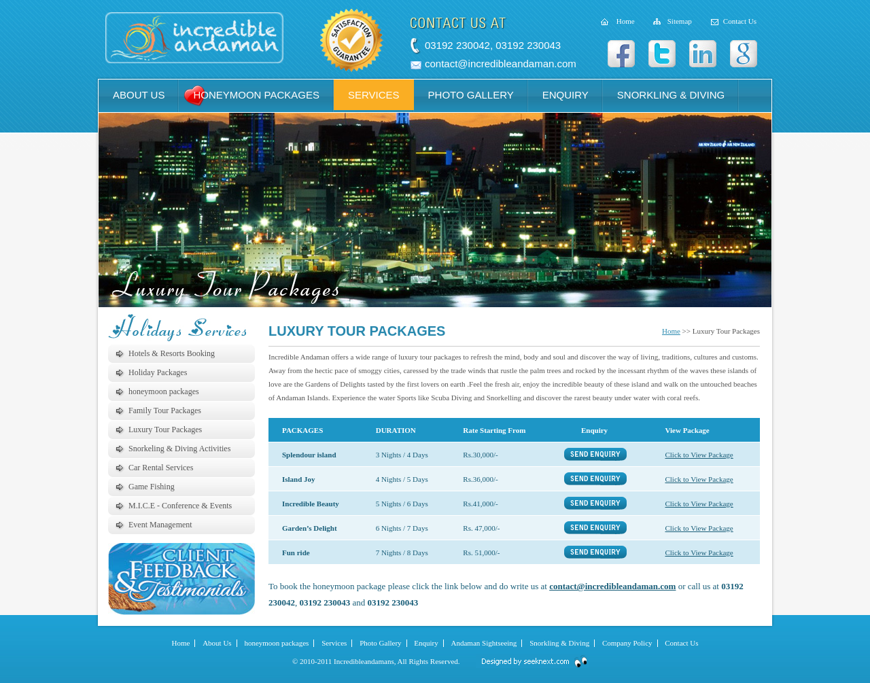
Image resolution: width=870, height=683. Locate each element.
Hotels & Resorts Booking (171, 353)
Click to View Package (699, 455)
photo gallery (471, 95)
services (374, 95)
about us (138, 95)
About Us (217, 643)
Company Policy (627, 643)
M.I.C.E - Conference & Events (180, 505)
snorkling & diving (671, 95)
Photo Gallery (380, 643)
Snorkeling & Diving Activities (179, 448)
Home (625, 21)
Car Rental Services (160, 467)
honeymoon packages (256, 95)
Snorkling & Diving (559, 643)
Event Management (160, 524)
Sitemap (679, 21)
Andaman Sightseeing (484, 643)
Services (334, 643)
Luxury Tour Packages (165, 429)
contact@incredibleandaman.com (500, 63)
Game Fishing (151, 486)
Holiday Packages (157, 372)
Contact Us (739, 21)
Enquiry (426, 643)
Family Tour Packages (164, 410)
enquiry (565, 95)
